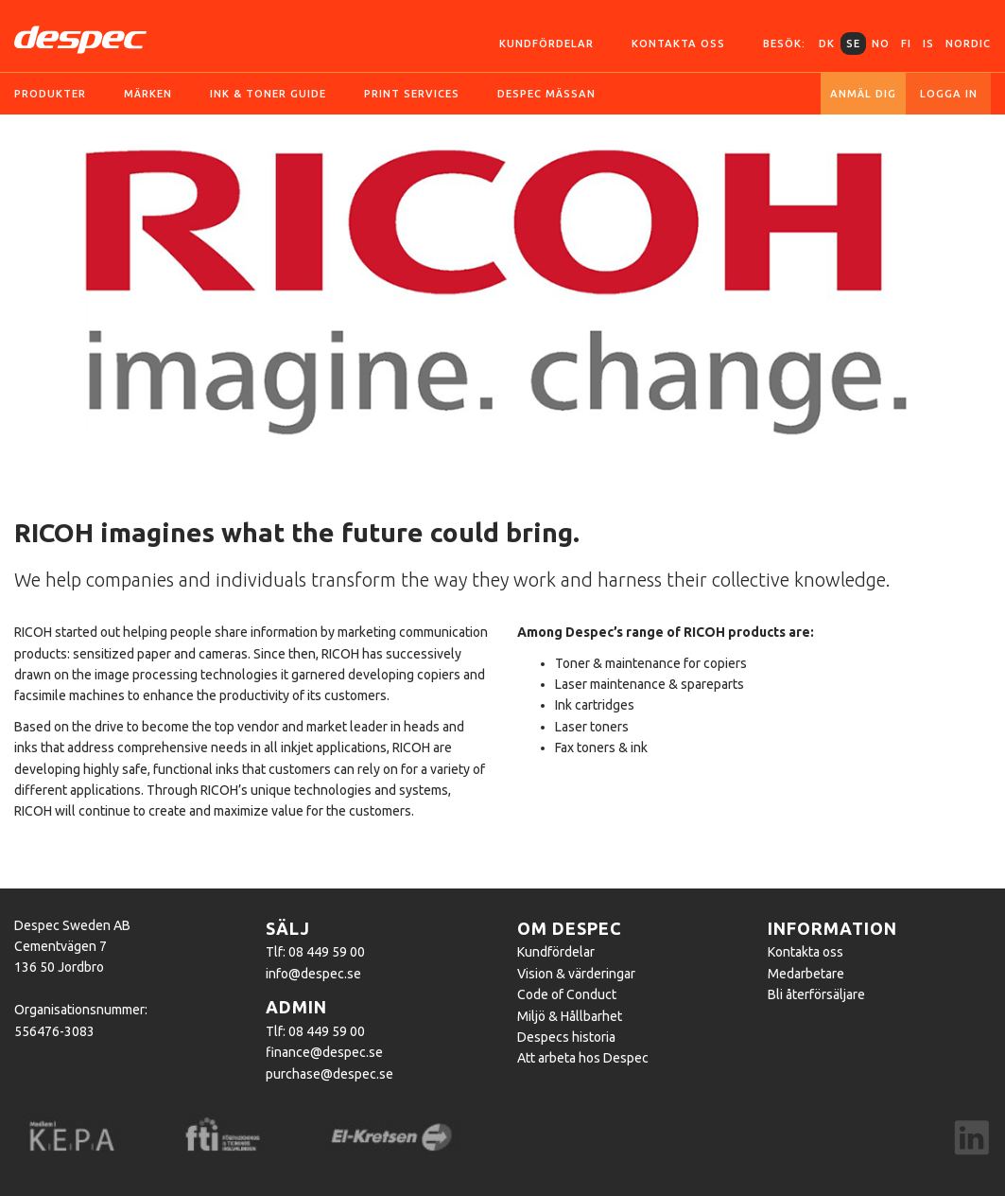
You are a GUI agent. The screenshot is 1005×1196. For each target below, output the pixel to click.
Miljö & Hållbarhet (569, 1016)
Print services (411, 93)
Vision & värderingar (576, 973)
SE (853, 43)
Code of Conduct (566, 994)
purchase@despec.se (329, 1074)
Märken (148, 93)
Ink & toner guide (268, 93)
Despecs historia (566, 1037)
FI (906, 43)
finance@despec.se (324, 1052)
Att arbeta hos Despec (583, 1057)
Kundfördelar (546, 43)
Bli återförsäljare (816, 994)
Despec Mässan (546, 93)
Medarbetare (806, 973)
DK (827, 43)
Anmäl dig (863, 93)
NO (881, 43)
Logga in (949, 93)
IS (928, 43)
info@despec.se (313, 973)
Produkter (50, 93)
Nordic (968, 43)
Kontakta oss (678, 43)
